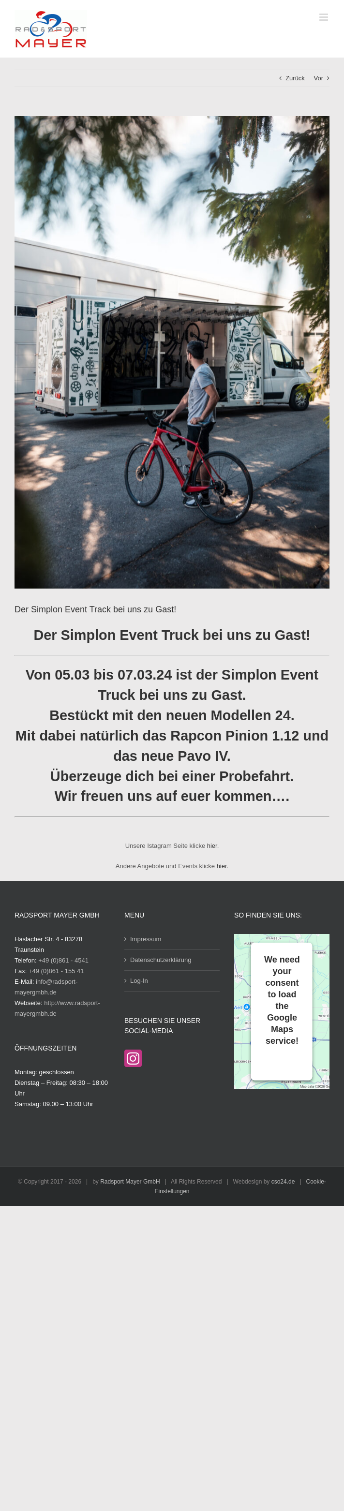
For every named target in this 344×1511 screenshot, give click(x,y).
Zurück (295, 78)
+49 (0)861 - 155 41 (56, 971)
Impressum (145, 939)
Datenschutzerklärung (160, 959)
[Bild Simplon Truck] (172, 352)
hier (212, 845)
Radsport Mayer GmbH (130, 1181)
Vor (318, 78)
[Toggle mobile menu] (324, 17)
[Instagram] (133, 1058)
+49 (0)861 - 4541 (63, 960)
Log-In (139, 980)
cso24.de (283, 1181)
